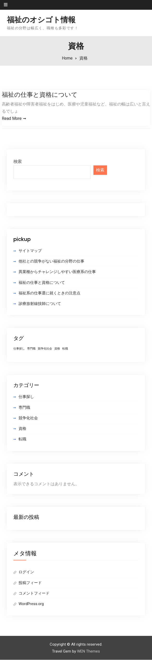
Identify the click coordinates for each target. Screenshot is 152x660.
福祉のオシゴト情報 (41, 20)
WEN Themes (88, 651)
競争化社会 (28, 418)
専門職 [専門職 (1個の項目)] (31, 349)
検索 (17, 161)
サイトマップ (30, 251)
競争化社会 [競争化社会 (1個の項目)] (45, 349)
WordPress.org (31, 604)
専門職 (24, 407)
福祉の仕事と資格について (40, 94)
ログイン (26, 572)
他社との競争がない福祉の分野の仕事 (51, 261)
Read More (12, 118)
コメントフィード (34, 593)
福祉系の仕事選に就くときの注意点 (49, 293)
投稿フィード (30, 582)
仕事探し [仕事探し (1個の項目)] (19, 349)
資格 (22, 428)
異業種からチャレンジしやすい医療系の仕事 (57, 272)
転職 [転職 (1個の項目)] (65, 349)
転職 (22, 439)
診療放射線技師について (40, 304)
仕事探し (26, 397)
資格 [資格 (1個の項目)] (57, 349)
